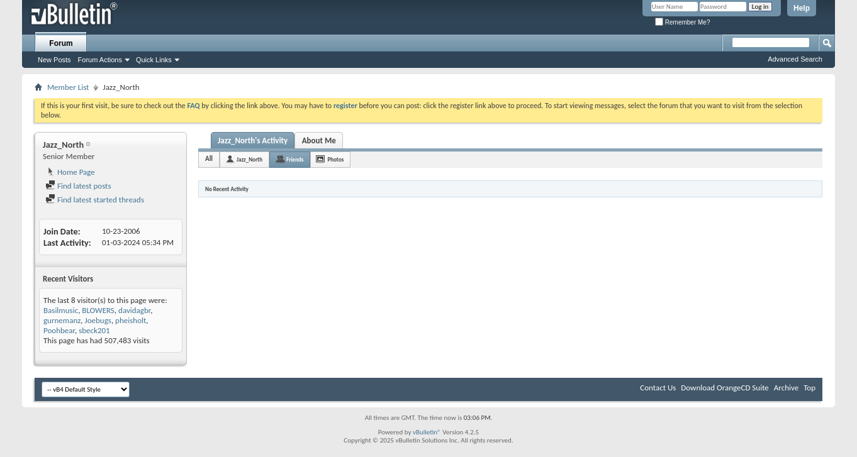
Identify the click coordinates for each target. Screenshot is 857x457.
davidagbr (134, 310)
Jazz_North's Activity (253, 140)
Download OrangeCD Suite (725, 387)
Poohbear (59, 330)
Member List (68, 87)
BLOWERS (98, 310)
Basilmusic (60, 310)
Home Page (70, 172)
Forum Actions (100, 59)
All (209, 159)
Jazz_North (249, 159)
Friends (294, 159)
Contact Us (658, 387)
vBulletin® (427, 432)
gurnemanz (62, 320)
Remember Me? (682, 22)
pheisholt (130, 320)
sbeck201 (94, 330)
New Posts (54, 59)
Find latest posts (78, 185)
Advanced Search (795, 59)
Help (801, 8)
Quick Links (154, 59)
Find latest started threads (94, 199)
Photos (335, 159)
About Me (319, 140)
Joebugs (98, 320)
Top (809, 387)
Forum (60, 43)
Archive (786, 387)
